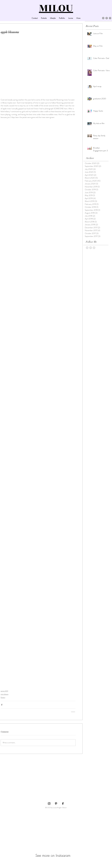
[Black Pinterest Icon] (56, 803)
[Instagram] (103, 18)
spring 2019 (4, 691)
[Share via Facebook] (2, 705)
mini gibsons (4, 694)
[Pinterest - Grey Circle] (90, 247)
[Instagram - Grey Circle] (87, 247)
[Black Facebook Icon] (63, 803)
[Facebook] (106, 18)
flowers (3, 697)
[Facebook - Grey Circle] (94, 247)
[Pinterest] (110, 18)
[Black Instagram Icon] (49, 803)
